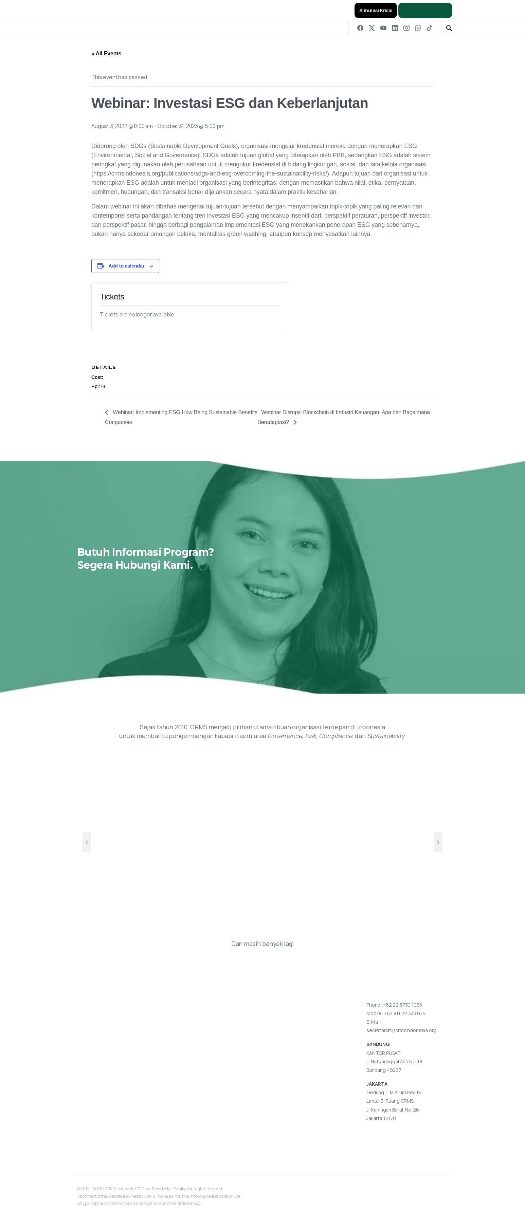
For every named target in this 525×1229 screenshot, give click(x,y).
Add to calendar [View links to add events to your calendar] (127, 266)
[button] (449, 28)
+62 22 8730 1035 (402, 1005)
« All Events (106, 53)
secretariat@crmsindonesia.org (401, 1030)
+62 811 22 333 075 (405, 1013)
